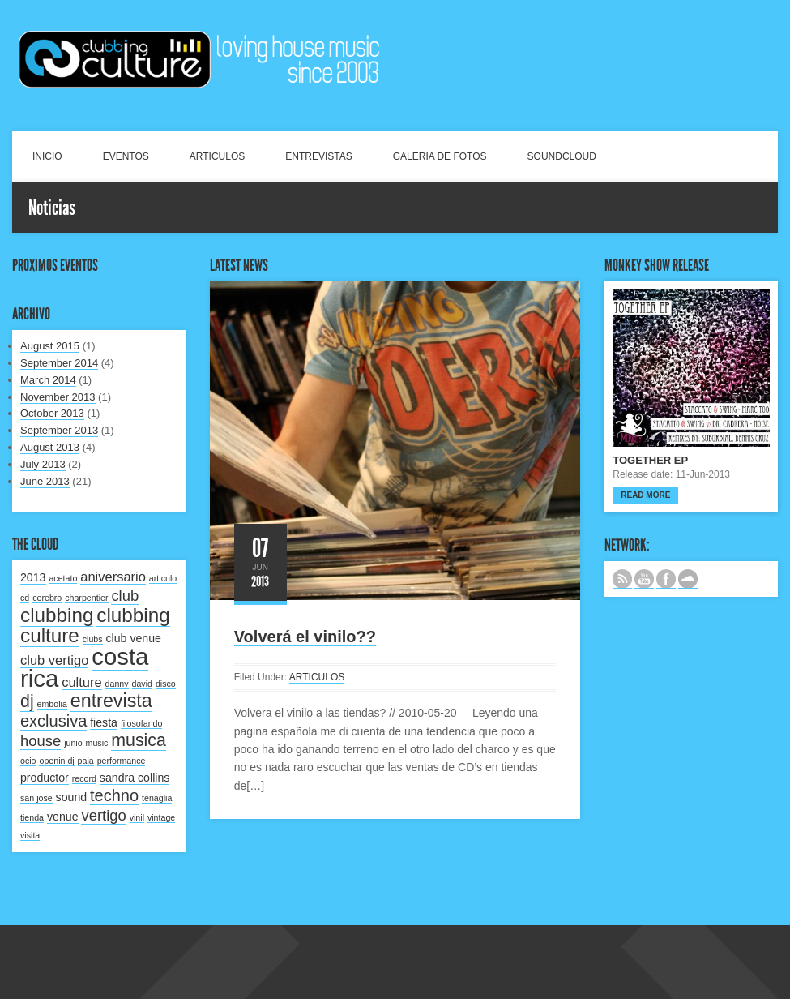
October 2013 (52, 413)
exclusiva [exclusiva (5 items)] (53, 721)
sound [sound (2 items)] (72, 797)
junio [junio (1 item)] (73, 743)
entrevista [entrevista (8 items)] (111, 700)
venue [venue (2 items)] (63, 816)
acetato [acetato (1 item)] (63, 578)
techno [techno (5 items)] (114, 795)
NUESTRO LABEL (688, 579)
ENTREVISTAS (318, 156)
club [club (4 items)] (125, 595)
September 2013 (59, 430)
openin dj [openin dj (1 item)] (56, 760)
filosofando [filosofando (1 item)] (142, 723)
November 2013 (58, 397)
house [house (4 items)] (40, 740)
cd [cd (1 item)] (24, 597)
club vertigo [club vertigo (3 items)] (54, 660)
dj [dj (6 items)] (27, 701)
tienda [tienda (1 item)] (32, 817)
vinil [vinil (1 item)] (137, 817)
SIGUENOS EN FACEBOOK (666, 579)
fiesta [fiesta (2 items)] (103, 722)
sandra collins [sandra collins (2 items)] (135, 777)
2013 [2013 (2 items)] (33, 577)
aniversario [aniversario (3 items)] (113, 576)
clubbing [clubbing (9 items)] (56, 615)
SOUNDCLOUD (561, 156)
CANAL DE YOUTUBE (644, 579)
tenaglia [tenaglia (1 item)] (157, 798)
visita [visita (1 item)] (30, 835)
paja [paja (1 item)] (86, 760)
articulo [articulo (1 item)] (163, 578)
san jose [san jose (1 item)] (36, 798)
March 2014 (48, 380)
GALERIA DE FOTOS (440, 156)
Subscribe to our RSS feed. (622, 579)
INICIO (47, 156)
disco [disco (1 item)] (166, 683)
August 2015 (49, 346)
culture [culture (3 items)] (82, 682)
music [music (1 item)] (97, 743)
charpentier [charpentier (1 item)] (86, 597)
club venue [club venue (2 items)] (133, 638)
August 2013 (49, 447)
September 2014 (59, 363)
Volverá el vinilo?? (305, 636)
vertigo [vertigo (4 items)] (103, 815)
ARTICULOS (217, 156)
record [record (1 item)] (84, 778)
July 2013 (43, 464)
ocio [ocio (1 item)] (28, 760)
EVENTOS (126, 156)
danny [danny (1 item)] (117, 683)
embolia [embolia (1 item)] (52, 704)
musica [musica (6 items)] (138, 740)
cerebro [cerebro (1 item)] (47, 597)
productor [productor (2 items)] (44, 777)
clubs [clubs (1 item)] (93, 639)
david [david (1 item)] (142, 683)
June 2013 (45, 481)
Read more (645, 495)
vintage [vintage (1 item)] (161, 817)
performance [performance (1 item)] (121, 760)
